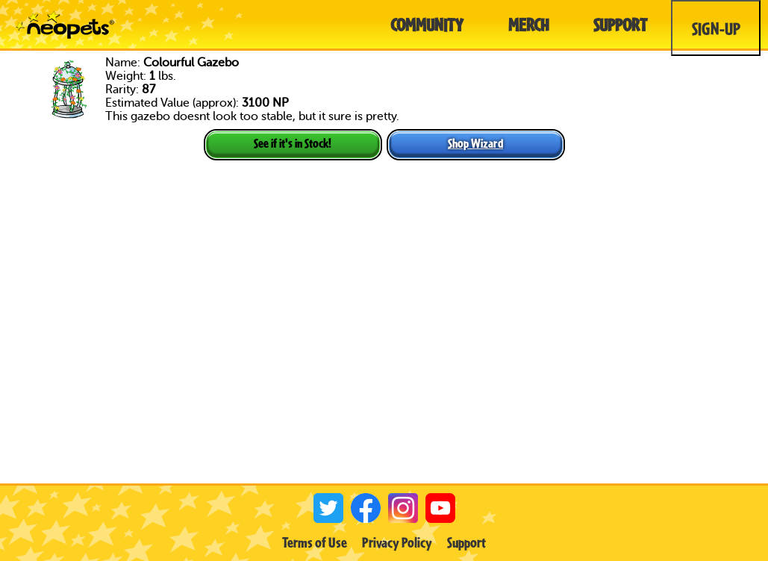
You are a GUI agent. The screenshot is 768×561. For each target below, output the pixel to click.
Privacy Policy (397, 542)
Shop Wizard (475, 143)
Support (466, 542)
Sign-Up (716, 28)
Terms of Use (314, 542)
